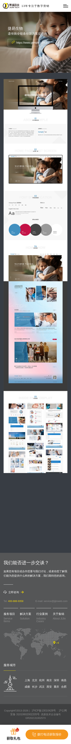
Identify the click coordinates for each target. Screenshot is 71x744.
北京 (34, 680)
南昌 (63, 680)
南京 (49, 680)
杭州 (41, 680)
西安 (49, 686)
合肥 (63, 686)
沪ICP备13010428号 (44, 710)
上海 (27, 680)
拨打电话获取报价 (47, 734)
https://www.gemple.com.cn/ (30, 42)
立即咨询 (14, 592)
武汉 (41, 686)
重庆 (56, 686)
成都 (27, 686)
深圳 (56, 680)
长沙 (34, 686)
